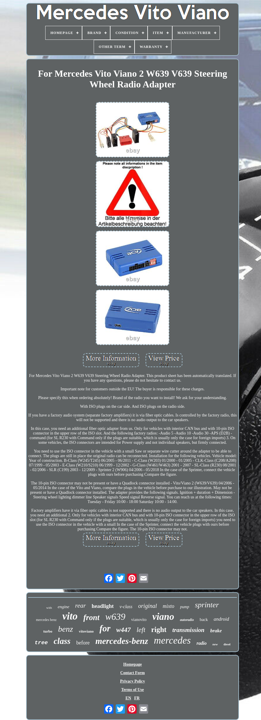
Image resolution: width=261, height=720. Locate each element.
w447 (123, 629)
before (83, 643)
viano (163, 616)
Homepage (132, 664)
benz (65, 628)
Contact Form (132, 673)
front (91, 617)
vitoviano (86, 631)
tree (41, 643)
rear (80, 605)
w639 (115, 616)
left (141, 629)
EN (128, 698)
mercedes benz (46, 620)
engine (63, 606)
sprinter (207, 605)
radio (202, 643)
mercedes (172, 640)
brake (216, 630)
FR (137, 698)
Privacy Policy (132, 681)
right (158, 629)
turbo (47, 631)
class (62, 641)
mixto (168, 606)
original (147, 606)
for (104, 628)
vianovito (138, 619)
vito (69, 616)
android (221, 619)
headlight (103, 606)
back (204, 619)
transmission (188, 629)
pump (184, 607)
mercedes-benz (121, 641)
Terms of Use (132, 689)
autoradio (187, 620)
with (49, 607)
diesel (227, 644)
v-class (125, 606)
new (214, 644)
